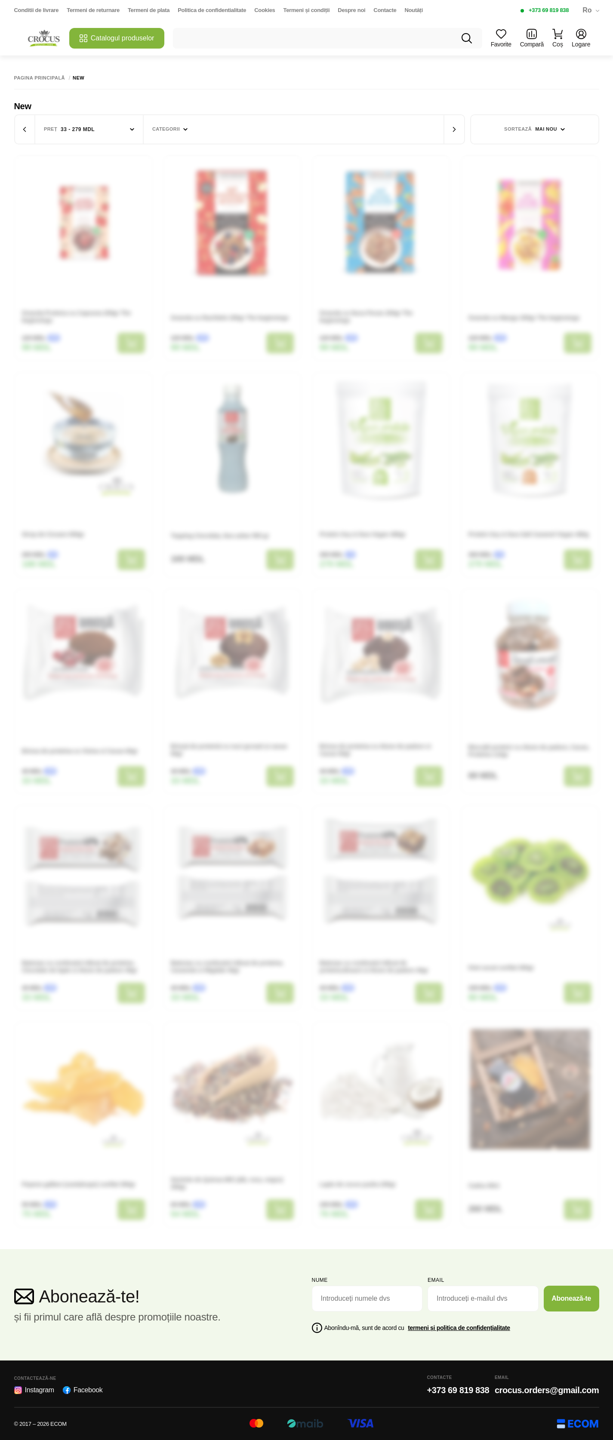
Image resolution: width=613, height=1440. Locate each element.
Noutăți (413, 10)
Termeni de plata (148, 10)
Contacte (384, 10)
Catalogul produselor (117, 38)
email (436, 1280)
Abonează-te (571, 1298)
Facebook (83, 1390)
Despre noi (351, 10)
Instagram (34, 1390)
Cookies (264, 10)
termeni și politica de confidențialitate (459, 1327)
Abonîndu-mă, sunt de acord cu (417, 1327)
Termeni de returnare (93, 10)
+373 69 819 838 (549, 10)
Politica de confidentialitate (212, 10)
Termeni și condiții (306, 10)
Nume (320, 1280)
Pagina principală (39, 78)
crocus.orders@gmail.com (547, 1390)
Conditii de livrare (36, 10)
